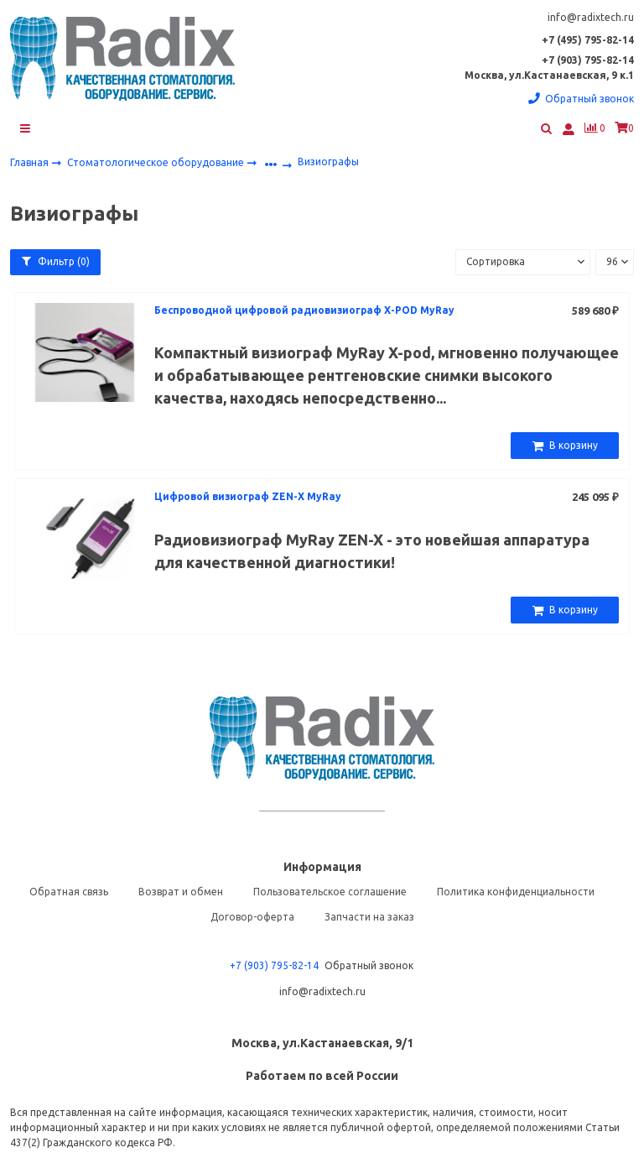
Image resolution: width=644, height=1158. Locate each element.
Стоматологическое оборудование (157, 163)
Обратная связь (68, 893)
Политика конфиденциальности (516, 893)
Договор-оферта (252, 918)
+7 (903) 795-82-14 (274, 967)
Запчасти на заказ (369, 918)
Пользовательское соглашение (330, 893)
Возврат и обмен (180, 893)
